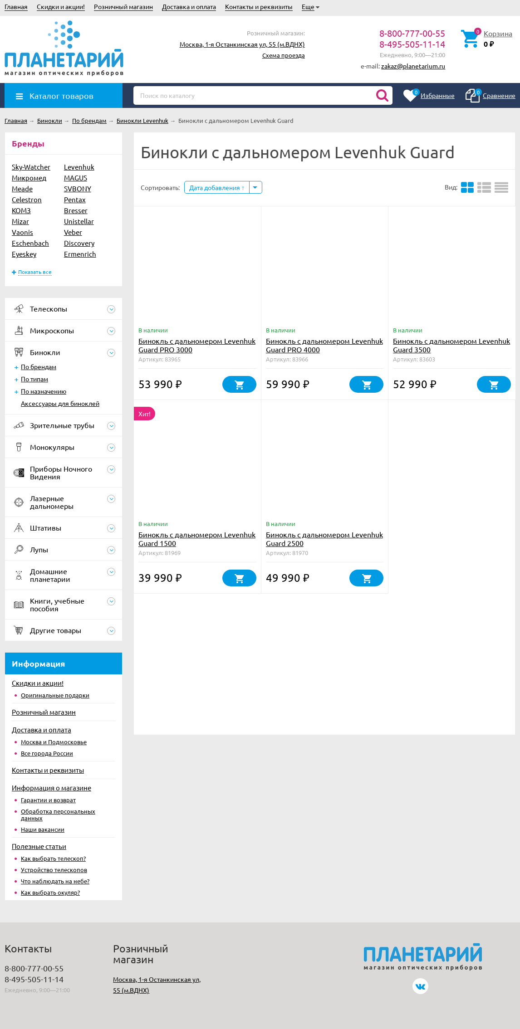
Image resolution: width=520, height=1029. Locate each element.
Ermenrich (80, 253)
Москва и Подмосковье (54, 742)
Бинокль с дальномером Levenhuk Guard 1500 (196, 538)
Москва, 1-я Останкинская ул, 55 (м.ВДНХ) (242, 44)
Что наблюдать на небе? (55, 881)
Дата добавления (217, 187)
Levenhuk (79, 166)
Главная (16, 6)
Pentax (75, 199)
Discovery (79, 243)
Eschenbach (30, 243)
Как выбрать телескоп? (53, 858)
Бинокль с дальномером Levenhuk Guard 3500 (451, 345)
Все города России (47, 753)
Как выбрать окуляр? (50, 892)
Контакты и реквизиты (259, 6)
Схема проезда (283, 55)
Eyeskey (24, 253)
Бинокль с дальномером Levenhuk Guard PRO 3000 (196, 345)
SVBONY (77, 188)
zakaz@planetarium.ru (413, 66)
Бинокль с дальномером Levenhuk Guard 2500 (324, 538)
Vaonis (22, 232)
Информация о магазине (51, 787)
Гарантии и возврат (48, 800)
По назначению (43, 391)
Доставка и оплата (189, 6)
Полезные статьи (39, 846)
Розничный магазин (123, 6)
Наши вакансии (42, 829)
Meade (22, 188)
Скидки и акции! (61, 6)
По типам (34, 379)
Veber (73, 232)
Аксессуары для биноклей (60, 403)
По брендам (38, 366)
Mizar (20, 221)
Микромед (29, 177)
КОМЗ (21, 210)
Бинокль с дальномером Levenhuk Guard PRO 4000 (324, 345)
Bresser (76, 210)
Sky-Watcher (31, 166)
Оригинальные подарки (55, 695)
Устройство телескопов (54, 869)
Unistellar (79, 221)
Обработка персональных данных (58, 814)
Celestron (27, 199)
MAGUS (75, 177)
